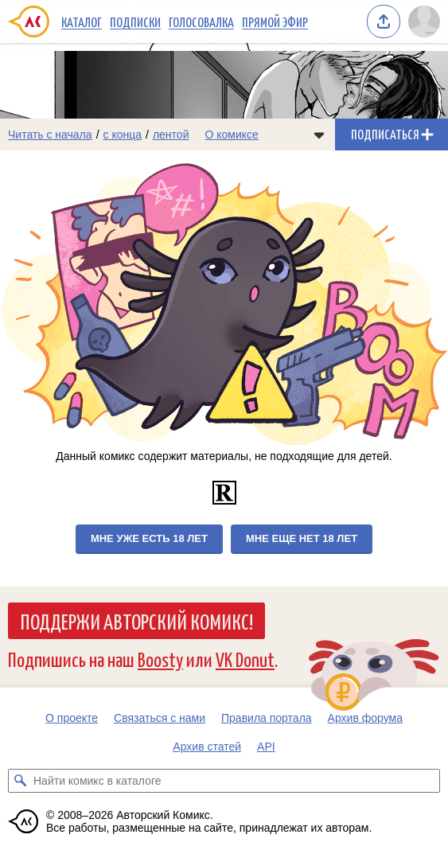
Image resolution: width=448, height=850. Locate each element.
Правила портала (266, 718)
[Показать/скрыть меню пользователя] (424, 21)
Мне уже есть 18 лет (149, 538)
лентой (171, 134)
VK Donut (245, 658)
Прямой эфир (275, 21)
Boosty (160, 658)
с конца (122, 134)
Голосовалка (201, 21)
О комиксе (231, 134)
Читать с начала (50, 134)
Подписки (135, 21)
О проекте (71, 718)
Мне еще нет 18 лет (301, 538)
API (266, 746)
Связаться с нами (159, 718)
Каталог (81, 21)
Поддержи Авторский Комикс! (136, 620)
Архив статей (207, 746)
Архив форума (365, 718)
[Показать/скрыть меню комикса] (319, 134)
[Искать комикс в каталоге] (20, 781)
